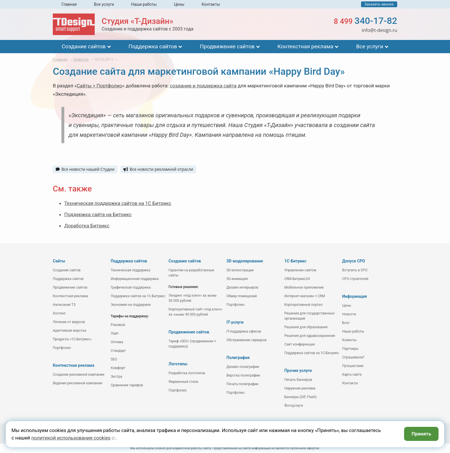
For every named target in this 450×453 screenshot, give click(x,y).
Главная (69, 4)
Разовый (118, 325)
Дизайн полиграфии (242, 367)
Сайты (59, 261)
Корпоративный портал (303, 305)
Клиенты (349, 340)
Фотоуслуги (293, 406)
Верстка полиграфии (243, 375)
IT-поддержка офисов (243, 331)
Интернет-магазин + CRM (304, 296)
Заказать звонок (379, 4)
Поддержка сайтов (153, 46)
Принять (421, 434)
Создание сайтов (84, 46)
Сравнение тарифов (127, 385)
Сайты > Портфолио (99, 86)
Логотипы (177, 364)
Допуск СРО (353, 261)
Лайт (115, 333)
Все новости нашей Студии (85, 169)
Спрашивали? (353, 357)
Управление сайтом (300, 270)
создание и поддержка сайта (203, 86)
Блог (346, 323)
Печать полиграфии (242, 384)
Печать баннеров (298, 380)
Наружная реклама (299, 388)
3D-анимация (237, 279)
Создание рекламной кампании (78, 375)
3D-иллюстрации (240, 270)
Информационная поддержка (135, 279)
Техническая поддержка (130, 270)
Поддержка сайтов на (138, 296)
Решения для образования (306, 327)
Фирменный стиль (183, 382)
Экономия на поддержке (131, 305)
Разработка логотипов (186, 373)
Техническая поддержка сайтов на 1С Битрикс (117, 203)
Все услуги (104, 4)
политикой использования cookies (70, 438)
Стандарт (118, 351)
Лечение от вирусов (69, 322)
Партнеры (350, 349)
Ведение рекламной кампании (77, 383)
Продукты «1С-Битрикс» (72, 339)
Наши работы (144, 4)
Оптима (117, 342)
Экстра (116, 377)
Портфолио (62, 348)
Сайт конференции (299, 344)
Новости (349, 314)
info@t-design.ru (379, 30)
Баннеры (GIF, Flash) (300, 397)
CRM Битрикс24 (297, 279)
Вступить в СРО (354, 270)
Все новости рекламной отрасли (158, 169)
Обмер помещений (241, 296)
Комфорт (118, 368)
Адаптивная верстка (69, 331)
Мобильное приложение (304, 287)
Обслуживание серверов (246, 340)
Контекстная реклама (305, 46)
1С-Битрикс (295, 261)
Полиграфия (238, 357)
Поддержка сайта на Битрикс (98, 214)
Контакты (210, 4)
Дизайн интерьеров (242, 287)
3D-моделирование (244, 261)
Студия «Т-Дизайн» (137, 21)
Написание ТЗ (64, 305)
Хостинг (59, 313)
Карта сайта (352, 375)
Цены (179, 4)
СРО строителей (355, 279)
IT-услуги (234, 322)
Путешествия (352, 366)
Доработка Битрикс (86, 226)
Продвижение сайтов (227, 46)
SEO (114, 359)
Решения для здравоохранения (309, 336)
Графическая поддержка (131, 287)
